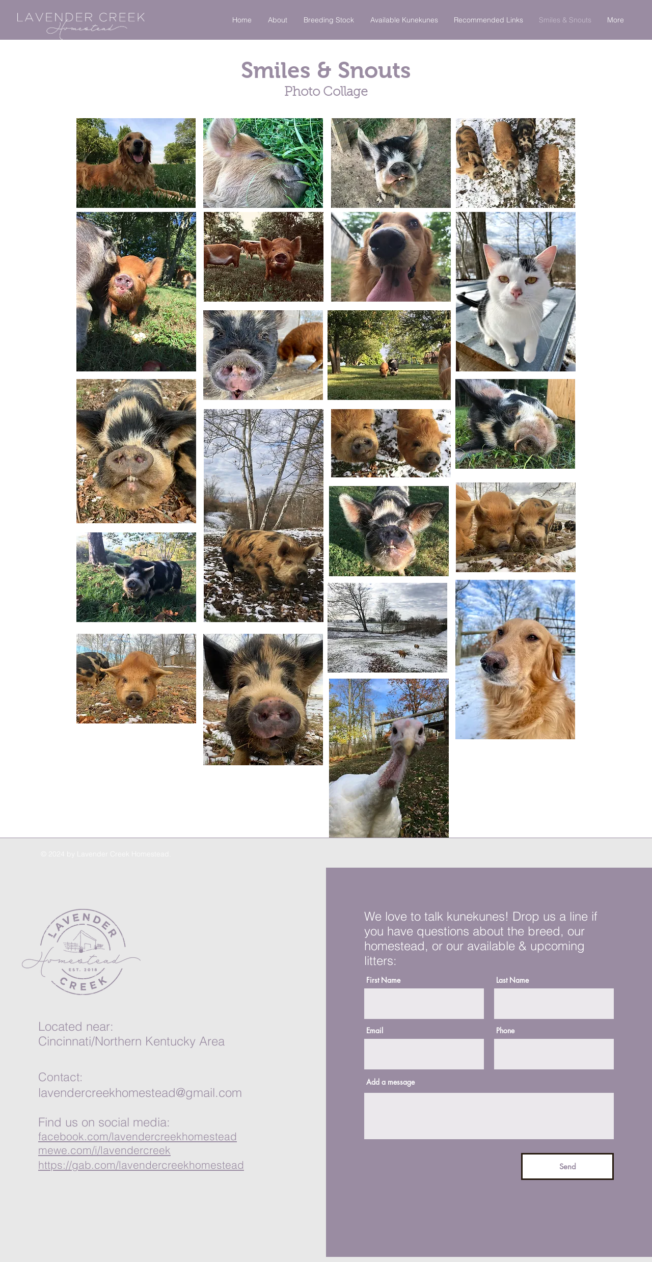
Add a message (390, 1082)
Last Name (512, 980)
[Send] (567, 1166)
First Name (383, 980)
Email (374, 1030)
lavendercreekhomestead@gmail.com (140, 1092)
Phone (505, 1030)
